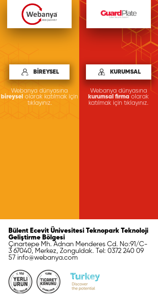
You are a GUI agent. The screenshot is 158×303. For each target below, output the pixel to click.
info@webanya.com (47, 258)
